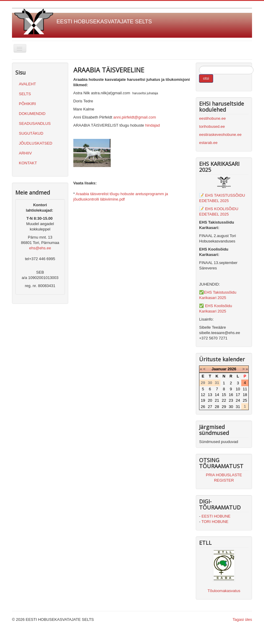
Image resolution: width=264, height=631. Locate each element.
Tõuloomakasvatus (224, 590)
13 (210, 394)
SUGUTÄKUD (31, 133)
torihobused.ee (212, 126)
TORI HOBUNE (214, 521)
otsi (206, 78)
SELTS (25, 94)
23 (231, 400)
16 (231, 394)
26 (203, 406)
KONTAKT (28, 163)
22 (224, 400)
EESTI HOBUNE (215, 516)
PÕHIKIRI (27, 103)
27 (210, 406)
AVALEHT (27, 84)
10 (238, 389)
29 (224, 406)
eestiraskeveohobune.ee (220, 134)
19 (203, 400)
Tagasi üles (242, 619)
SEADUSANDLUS (35, 123)
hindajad (152, 125)
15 (224, 394)
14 (217, 394)
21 (217, 400)
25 (245, 400)
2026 (231, 369)
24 (238, 400)
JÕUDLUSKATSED (35, 143)
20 (210, 400)
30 (231, 406)
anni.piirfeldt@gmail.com (134, 117)
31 (238, 406)
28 (217, 406)
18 (245, 394)
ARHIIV (25, 153)
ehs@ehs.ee (40, 248)
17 (238, 394)
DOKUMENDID (32, 113)
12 (203, 394)
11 (245, 389)
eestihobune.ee (212, 118)
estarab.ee (208, 142)
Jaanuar (219, 369)
